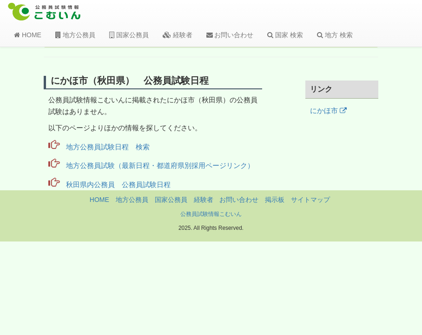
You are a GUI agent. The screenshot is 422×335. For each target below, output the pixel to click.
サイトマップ (310, 199)
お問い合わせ (230, 35)
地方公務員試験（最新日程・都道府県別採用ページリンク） (160, 165)
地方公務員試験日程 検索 (108, 147)
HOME (27, 35)
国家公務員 (129, 35)
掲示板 (274, 199)
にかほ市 (328, 110)
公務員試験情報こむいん (211, 214)
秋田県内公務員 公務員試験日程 (118, 184)
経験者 (177, 35)
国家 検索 (285, 35)
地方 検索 (335, 35)
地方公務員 (75, 35)
